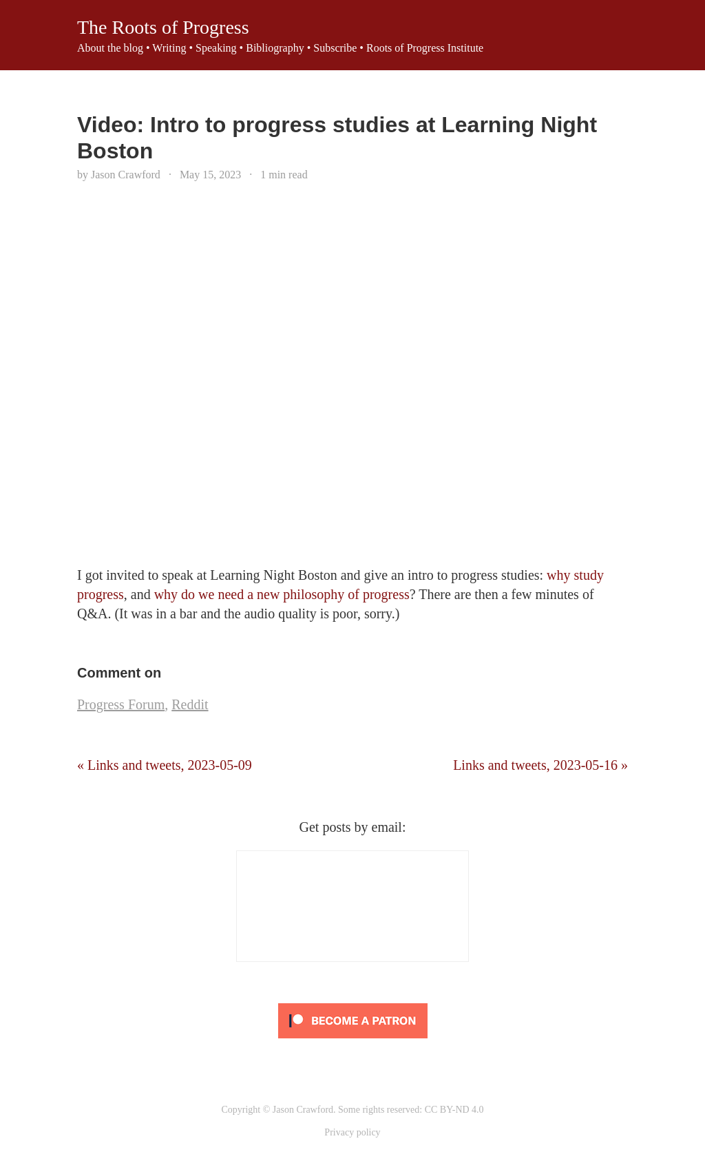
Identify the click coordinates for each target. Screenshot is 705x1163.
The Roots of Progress (163, 27)
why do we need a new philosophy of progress (282, 594)
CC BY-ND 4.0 (454, 1109)
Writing (169, 48)
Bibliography (275, 48)
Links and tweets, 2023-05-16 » (540, 765)
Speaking (216, 48)
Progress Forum (121, 704)
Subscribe (335, 48)
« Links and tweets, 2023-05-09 (164, 765)
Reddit (189, 704)
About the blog (110, 48)
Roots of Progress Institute (424, 48)
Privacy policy (352, 1132)
